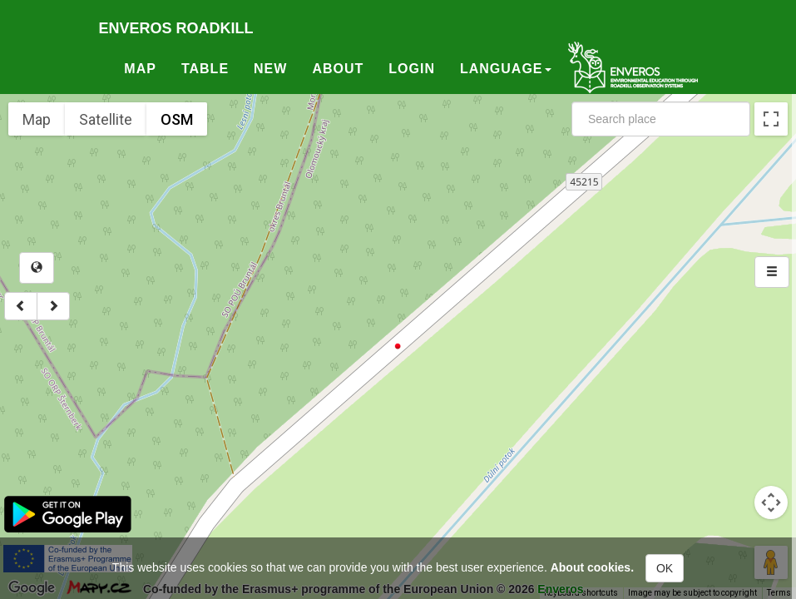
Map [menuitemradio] (36, 119)
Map (140, 69)
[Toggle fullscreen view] (771, 119)
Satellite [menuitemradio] (105, 119)
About (337, 69)
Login (411, 69)
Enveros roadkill (176, 28)
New (270, 69)
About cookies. (592, 567)
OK (664, 568)
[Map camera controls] (771, 502)
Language (505, 69)
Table (205, 69)
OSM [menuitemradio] (177, 119)
